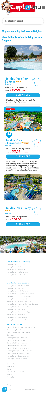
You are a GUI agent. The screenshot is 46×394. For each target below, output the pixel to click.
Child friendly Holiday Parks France (18, 332)
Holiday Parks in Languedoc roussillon (19, 294)
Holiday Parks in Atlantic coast (17, 286)
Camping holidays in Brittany (16, 345)
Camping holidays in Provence (17, 337)
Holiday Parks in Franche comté (17, 312)
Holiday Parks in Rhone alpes (16, 307)
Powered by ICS (12, 377)
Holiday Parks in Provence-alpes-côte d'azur (21, 304)
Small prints (10, 366)
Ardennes (8, 145)
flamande (8, 84)
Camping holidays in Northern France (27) (21, 327)
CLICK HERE (23, 95)
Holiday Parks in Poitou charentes (18, 301)
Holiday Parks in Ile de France (16, 291)
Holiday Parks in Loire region (16, 299)
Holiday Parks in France (14, 264)
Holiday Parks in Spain (14, 267)
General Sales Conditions (15, 372)
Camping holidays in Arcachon (17, 343)
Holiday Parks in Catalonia (15, 320)
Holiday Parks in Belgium (15, 269)
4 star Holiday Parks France (16, 330)
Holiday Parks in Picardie (15, 314)
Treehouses (10, 335)
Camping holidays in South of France (19, 340)
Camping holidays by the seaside (18, 348)
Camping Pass (11, 364)
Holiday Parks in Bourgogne (16, 309)
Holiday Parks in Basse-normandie (18, 356)
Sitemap (9, 374)
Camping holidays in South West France (20, 351)
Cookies (9, 369)
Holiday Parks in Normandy (16, 317)
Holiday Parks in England (15, 275)
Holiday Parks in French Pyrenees (18, 296)
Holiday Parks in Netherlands (16, 272)
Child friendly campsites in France (18, 353)
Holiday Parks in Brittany (15, 288)
